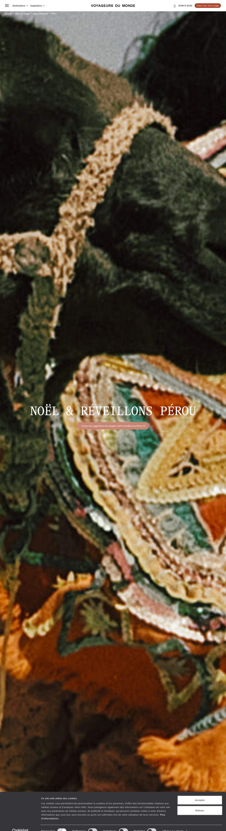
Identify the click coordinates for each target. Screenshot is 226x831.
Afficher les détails (172, 824)
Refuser (199, 804)
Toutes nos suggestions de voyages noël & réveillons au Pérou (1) (113, 425)
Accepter (200, 793)
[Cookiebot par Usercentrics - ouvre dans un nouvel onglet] (20, 825)
